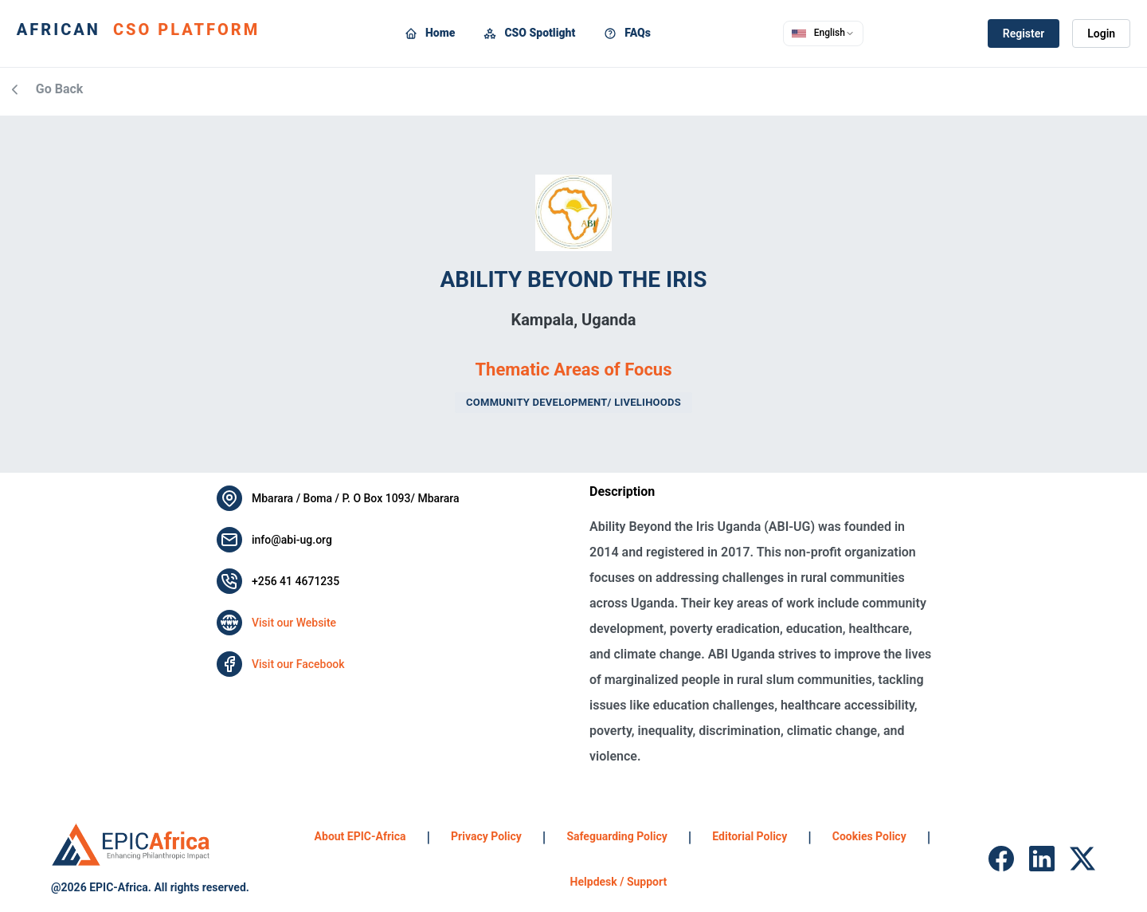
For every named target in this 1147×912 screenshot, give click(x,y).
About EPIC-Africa (360, 836)
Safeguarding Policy (616, 836)
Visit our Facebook (298, 664)
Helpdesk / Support (618, 881)
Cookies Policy (869, 836)
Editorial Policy (749, 836)
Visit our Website (294, 622)
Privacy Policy (486, 836)
